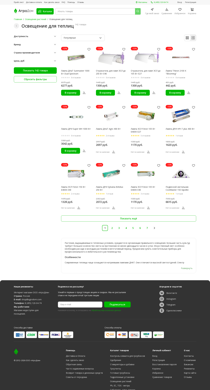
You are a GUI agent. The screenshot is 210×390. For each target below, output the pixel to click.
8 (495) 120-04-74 (33, 289)
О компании (190, 346)
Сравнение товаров (162, 363)
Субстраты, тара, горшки (122, 376)
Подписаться (117, 290)
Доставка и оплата (34, 2)
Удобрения (115, 346)
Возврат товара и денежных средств (84, 359)
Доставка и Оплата (75, 342)
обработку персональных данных (106, 296)
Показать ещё (128, 218)
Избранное (157, 359)
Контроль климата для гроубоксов (127, 342)
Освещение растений (35, 19)
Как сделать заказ (51, 2)
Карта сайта (190, 359)
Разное (113, 380)
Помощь (71, 2)
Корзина (156, 354)
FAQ (63, 2)
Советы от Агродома (76, 363)
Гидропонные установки (122, 363)
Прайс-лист (19, 2)
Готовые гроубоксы (120, 359)
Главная (18, 19)
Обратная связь (74, 350)
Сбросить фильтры (35, 79)
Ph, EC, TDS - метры (120, 371)
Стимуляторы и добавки (122, 350)
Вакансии (188, 350)
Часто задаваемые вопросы (80, 354)
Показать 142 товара (35, 70)
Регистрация (190, 2)
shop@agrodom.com (32, 285)
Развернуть (186, 254)
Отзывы (80, 2)
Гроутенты (115, 354)
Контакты (189, 342)
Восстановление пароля (164, 350)
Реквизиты (189, 354)
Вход (179, 2)
